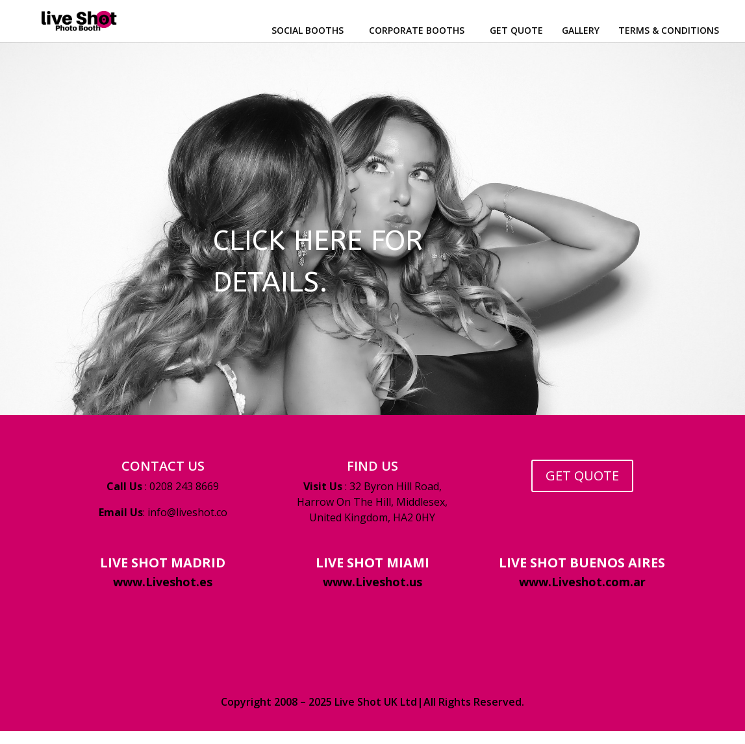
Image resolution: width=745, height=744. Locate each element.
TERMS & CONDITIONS (668, 30)
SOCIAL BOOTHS (307, 30)
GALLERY (581, 30)
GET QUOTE (516, 30)
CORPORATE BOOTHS (416, 30)
